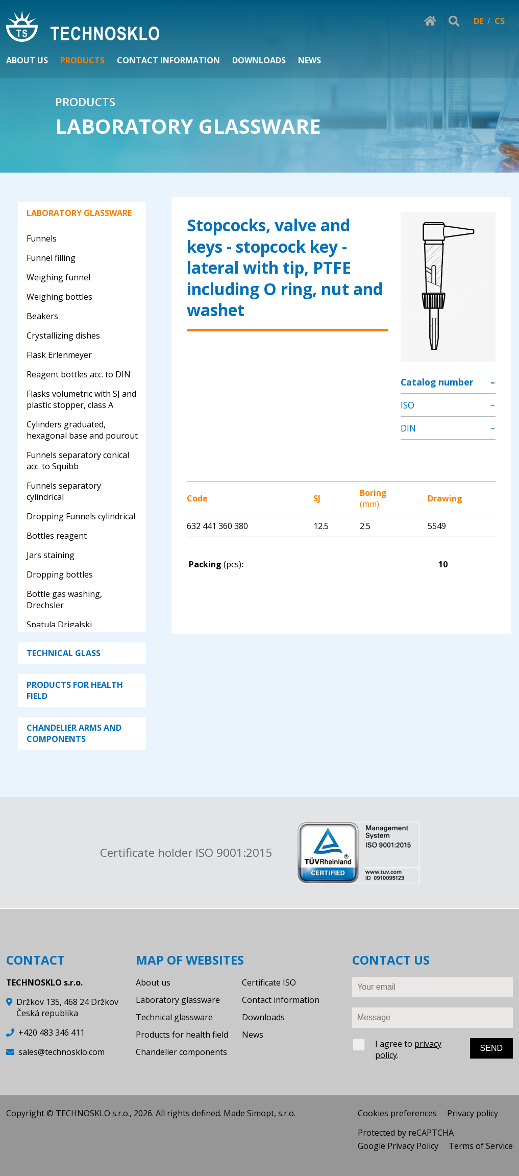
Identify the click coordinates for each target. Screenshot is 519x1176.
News (252, 1034)
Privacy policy (472, 1113)
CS (500, 21)
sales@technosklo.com (61, 1052)
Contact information (280, 999)
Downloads (263, 1017)
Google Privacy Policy (398, 1145)
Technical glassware (174, 1017)
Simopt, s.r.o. (271, 1113)
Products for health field (182, 1034)
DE (478, 21)
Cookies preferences (397, 1113)
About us (153, 982)
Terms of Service (481, 1145)
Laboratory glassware (178, 999)
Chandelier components (181, 1052)
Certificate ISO (269, 982)
